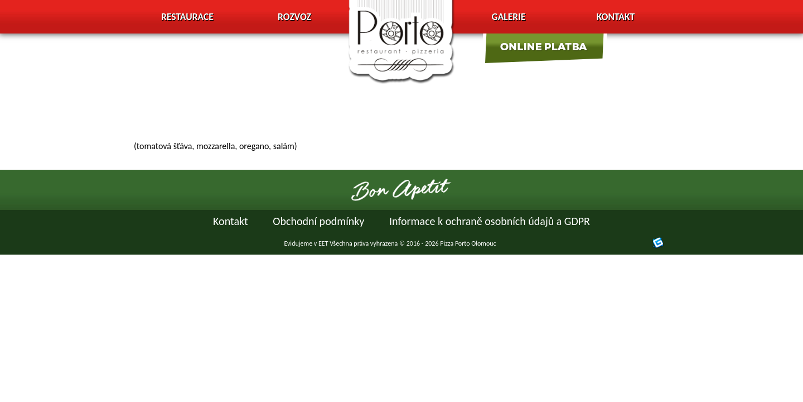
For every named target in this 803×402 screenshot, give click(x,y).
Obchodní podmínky (318, 221)
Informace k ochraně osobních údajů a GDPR (489, 221)
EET (323, 243)
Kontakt (616, 17)
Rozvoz (294, 17)
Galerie (508, 17)
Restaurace (187, 17)
